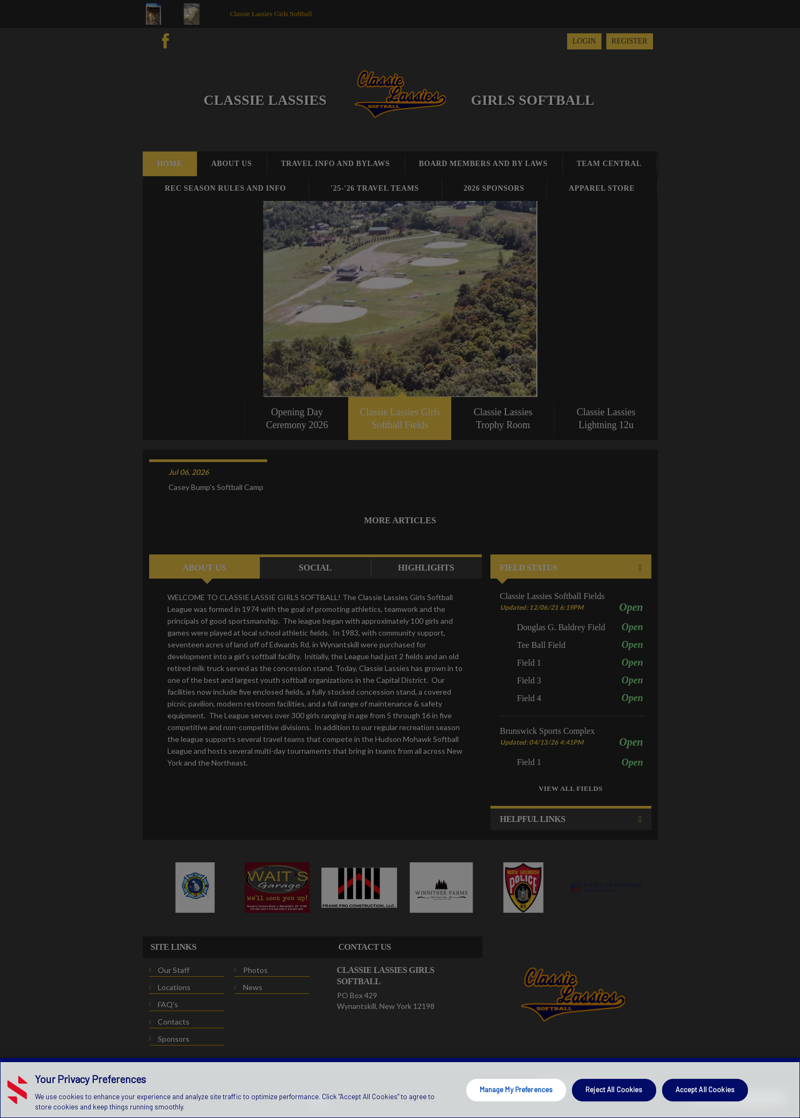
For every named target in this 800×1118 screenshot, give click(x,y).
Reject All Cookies (613, 1089)
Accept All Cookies (705, 1089)
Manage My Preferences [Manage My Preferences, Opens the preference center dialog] (516, 1089)
